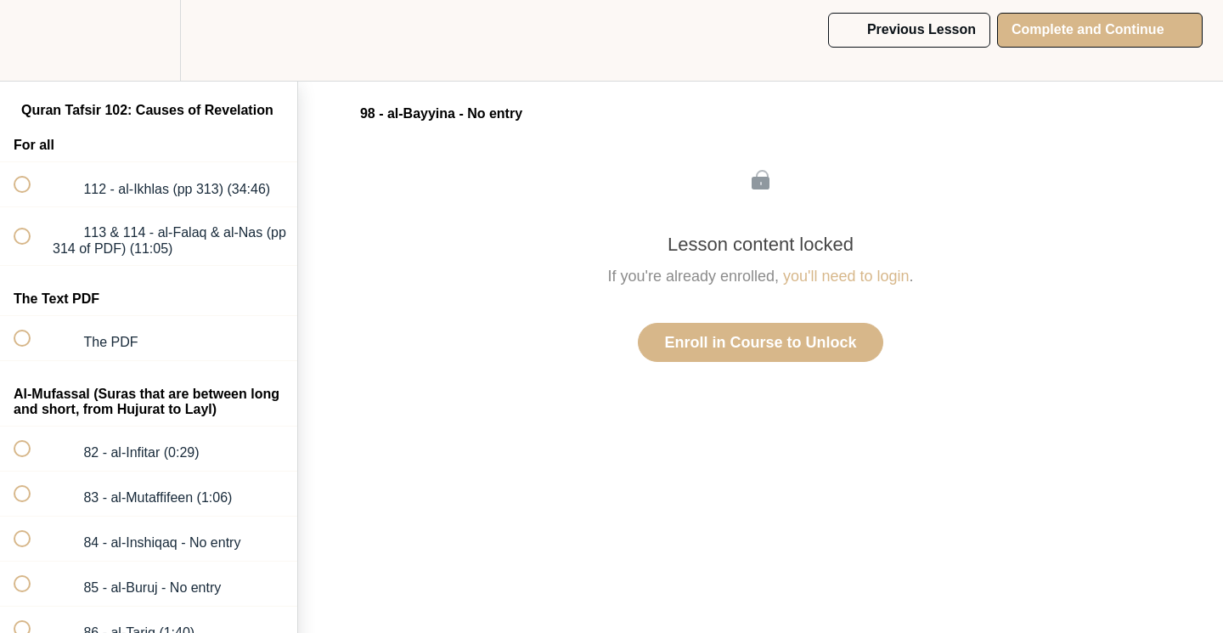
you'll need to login (846, 276)
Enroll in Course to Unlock (760, 342)
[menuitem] (148, 40)
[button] (31, 40)
